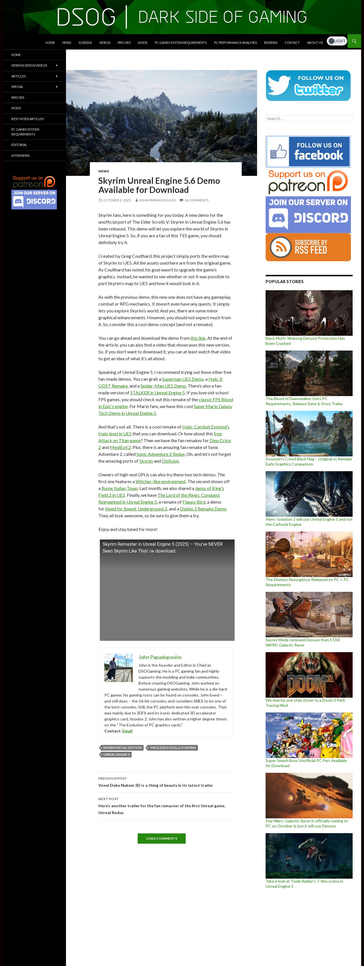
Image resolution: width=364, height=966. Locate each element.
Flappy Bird (194, 501)
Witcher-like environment (161, 481)
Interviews (20, 155)
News (66, 42)
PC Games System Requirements (181, 42)
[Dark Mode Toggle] (337, 41)
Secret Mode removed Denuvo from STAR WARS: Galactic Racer (303, 642)
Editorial (19, 145)
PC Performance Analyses (235, 42)
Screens (85, 42)
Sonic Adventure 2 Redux (160, 454)
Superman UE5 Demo (183, 379)
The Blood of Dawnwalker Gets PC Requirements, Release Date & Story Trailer (304, 401)
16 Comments (196, 200)
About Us (315, 42)
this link (198, 338)
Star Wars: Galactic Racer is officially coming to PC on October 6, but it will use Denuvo (307, 823)
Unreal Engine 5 (116, 754)
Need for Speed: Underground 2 (136, 508)
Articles (18, 76)
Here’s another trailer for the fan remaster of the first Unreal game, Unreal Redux (165, 805)
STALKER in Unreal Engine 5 (157, 392)
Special (17, 86)
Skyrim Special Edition (122, 747)
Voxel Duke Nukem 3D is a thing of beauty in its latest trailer (165, 781)
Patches (124, 42)
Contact (292, 42)
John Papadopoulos (157, 200)
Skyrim (146, 461)
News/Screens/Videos (29, 65)
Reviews (270, 42)
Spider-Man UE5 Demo (163, 385)
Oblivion (170, 461)
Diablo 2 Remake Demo (203, 508)
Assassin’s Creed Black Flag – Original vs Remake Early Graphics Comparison (309, 461)
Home (50, 42)
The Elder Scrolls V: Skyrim (173, 747)
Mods (142, 42)
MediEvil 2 (120, 447)
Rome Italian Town (120, 488)
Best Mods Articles (27, 119)
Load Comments (161, 838)
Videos (104, 42)
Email (127, 730)
